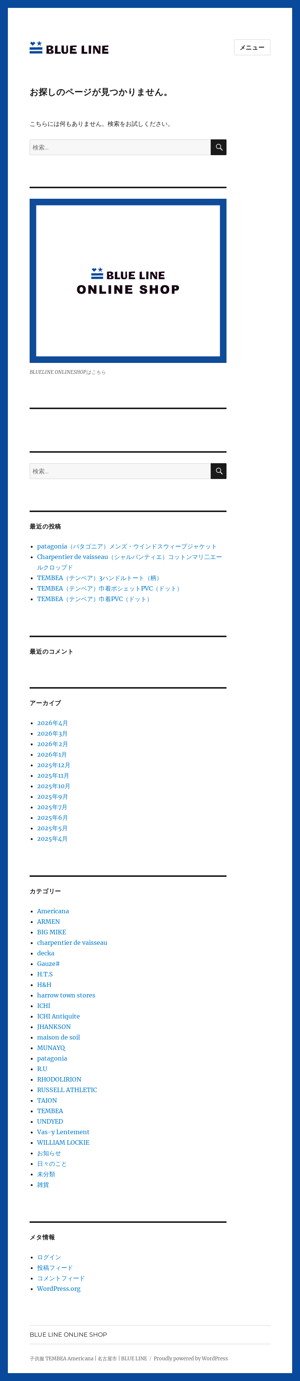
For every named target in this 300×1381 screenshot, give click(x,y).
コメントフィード (61, 1278)
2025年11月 (53, 775)
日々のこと (52, 1163)
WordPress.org (59, 1288)
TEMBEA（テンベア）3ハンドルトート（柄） (99, 578)
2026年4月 (52, 723)
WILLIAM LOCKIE (63, 1142)
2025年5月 (52, 828)
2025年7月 (52, 807)
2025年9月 (52, 796)
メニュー (252, 47)
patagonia (52, 1058)
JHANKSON (54, 1026)
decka (45, 953)
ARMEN (48, 921)
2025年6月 (52, 817)
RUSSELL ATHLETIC (67, 1090)
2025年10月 (53, 786)
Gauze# (48, 963)
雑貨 (43, 1184)
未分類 (46, 1174)
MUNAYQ (51, 1048)
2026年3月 (52, 733)
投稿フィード (55, 1267)
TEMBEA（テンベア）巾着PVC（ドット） (95, 599)
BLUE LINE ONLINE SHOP (68, 1334)
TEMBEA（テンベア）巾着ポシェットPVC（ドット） (110, 588)
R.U (42, 1069)
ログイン (49, 1257)
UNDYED (50, 1121)
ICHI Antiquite (58, 1016)
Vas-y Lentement (63, 1132)
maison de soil (58, 1037)
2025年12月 (53, 765)
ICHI (43, 1005)
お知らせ (49, 1153)
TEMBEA (50, 1111)
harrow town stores (66, 995)
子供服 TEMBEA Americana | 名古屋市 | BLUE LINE (88, 1358)
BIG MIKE (51, 932)
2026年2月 (52, 744)
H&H (44, 984)
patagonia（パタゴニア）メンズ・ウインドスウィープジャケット (127, 546)
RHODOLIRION (59, 1079)
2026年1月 (52, 754)
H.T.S (45, 974)
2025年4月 (52, 838)
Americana (53, 911)
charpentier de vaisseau (72, 942)
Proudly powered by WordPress (191, 1358)
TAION (47, 1100)
